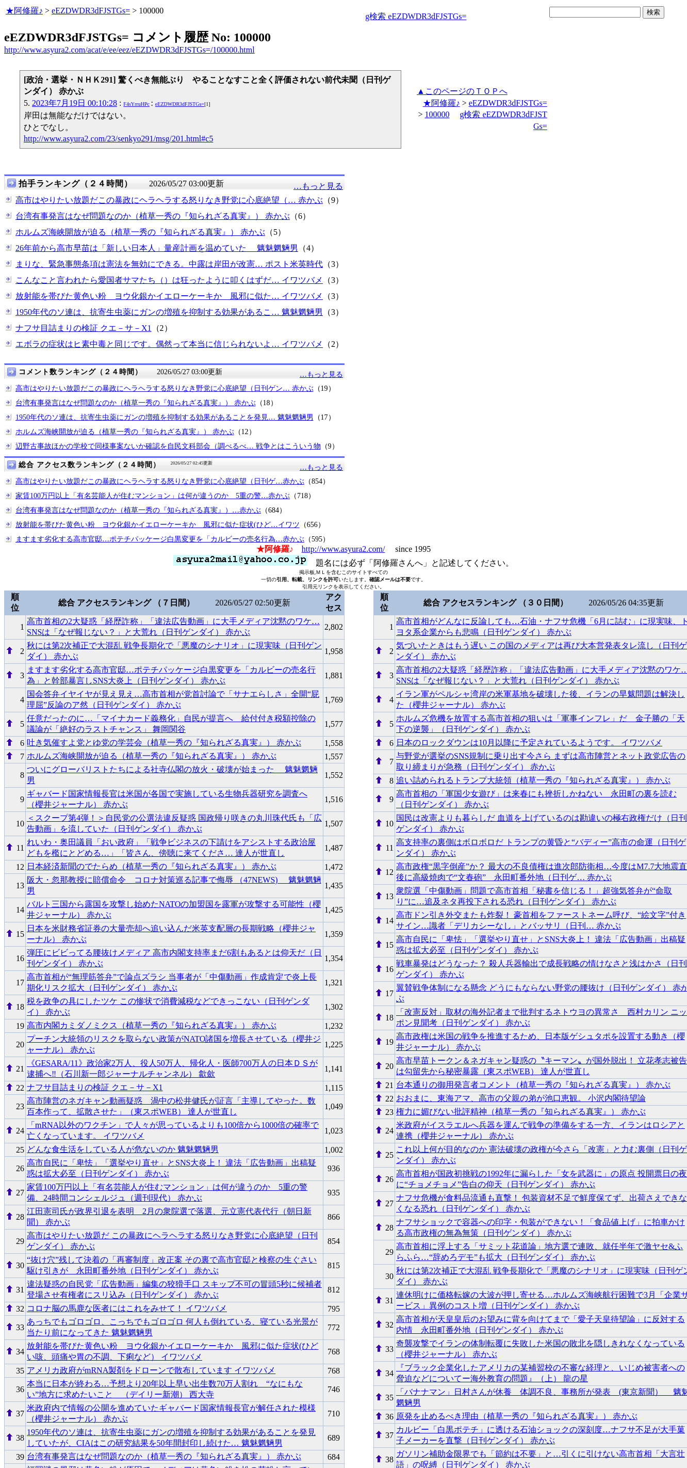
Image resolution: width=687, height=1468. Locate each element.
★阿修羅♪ (24, 10)
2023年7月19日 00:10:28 (74, 103)
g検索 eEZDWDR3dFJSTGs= (415, 16)
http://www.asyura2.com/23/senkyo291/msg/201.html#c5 (118, 138)
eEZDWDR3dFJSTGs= (91, 10)
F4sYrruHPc (136, 104)
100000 (436, 114)
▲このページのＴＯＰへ (462, 91)
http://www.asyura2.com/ (343, 549)
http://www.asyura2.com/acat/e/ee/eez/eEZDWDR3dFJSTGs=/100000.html (129, 49)
